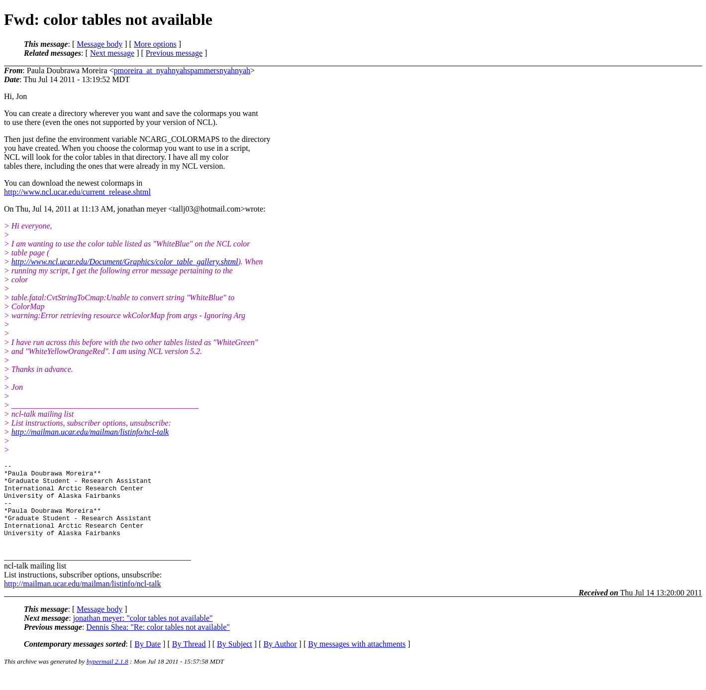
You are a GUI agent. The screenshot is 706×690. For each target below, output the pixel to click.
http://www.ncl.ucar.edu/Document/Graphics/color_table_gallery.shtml (124, 261)
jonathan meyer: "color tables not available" (143, 634)
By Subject (234, 660)
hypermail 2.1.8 (107, 678)
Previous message (174, 53)
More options (155, 44)
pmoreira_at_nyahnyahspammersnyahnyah (182, 70)
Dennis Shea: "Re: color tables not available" (158, 643)
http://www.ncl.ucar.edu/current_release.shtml (77, 192)
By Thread (189, 660)
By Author (280, 660)
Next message (112, 53)
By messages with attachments (356, 660)
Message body (99, 44)
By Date (147, 660)
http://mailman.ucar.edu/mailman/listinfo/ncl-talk (90, 432)
